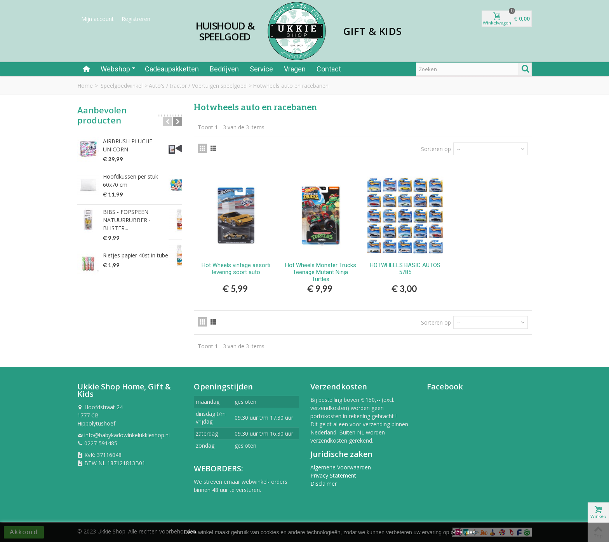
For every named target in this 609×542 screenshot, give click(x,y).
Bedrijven (224, 69)
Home (85, 85)
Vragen (295, 69)
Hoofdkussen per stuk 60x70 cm (139, 176)
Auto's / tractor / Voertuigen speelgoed (198, 85)
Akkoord (24, 532)
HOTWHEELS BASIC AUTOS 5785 (405, 269)
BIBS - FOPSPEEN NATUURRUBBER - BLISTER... (140, 212)
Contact (329, 69)
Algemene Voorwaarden (340, 467)
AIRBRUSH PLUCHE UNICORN (141, 141)
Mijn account (97, 19)
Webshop (118, 69)
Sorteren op (436, 149)
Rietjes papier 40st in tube (135, 243)
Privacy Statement (333, 475)
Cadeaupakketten (172, 69)
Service (261, 69)
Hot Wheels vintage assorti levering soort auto (236, 269)
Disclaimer (323, 483)
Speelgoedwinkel (122, 85)
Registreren (136, 19)
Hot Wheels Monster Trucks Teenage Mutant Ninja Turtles (320, 272)
